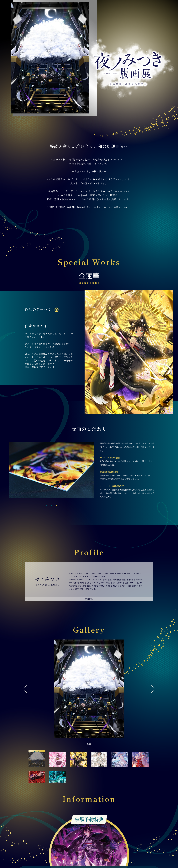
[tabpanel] (51, 470)
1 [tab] (46, 505)
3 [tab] (56, 505)
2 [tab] (51, 505)
